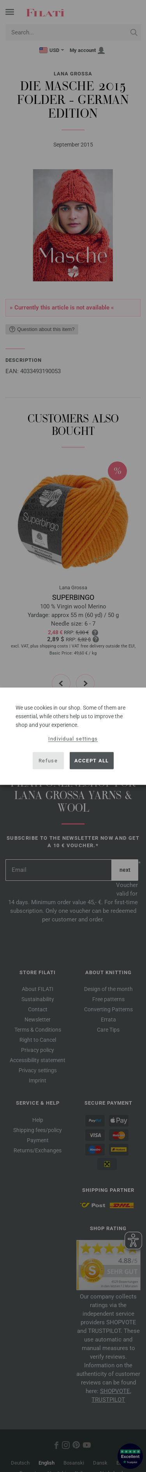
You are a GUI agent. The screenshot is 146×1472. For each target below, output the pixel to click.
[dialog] (73, 736)
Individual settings (73, 738)
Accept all (91, 761)
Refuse (48, 761)
